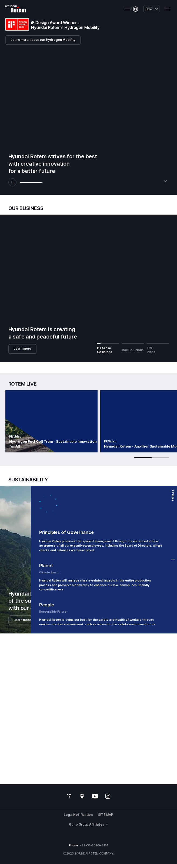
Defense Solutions (108, 348)
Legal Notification (78, 815)
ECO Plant (158, 348)
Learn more (23, 348)
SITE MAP (105, 815)
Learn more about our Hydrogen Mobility (43, 40)
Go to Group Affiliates (88, 824)
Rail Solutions (133, 347)
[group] (51, 421)
